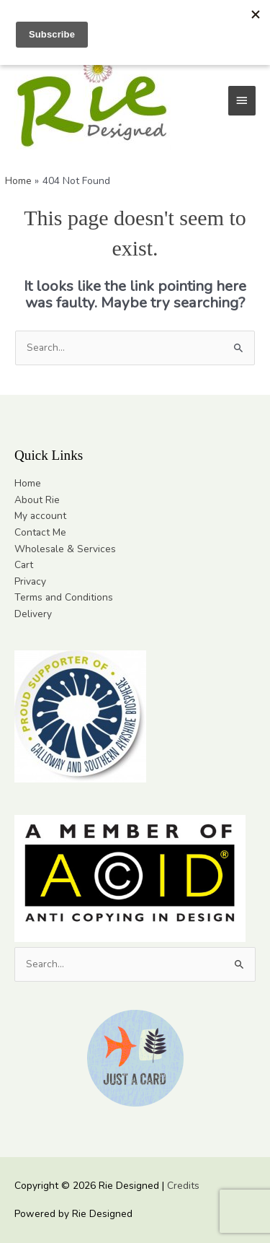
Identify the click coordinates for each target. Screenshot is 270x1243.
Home (27, 483)
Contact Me (40, 532)
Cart (23, 565)
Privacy (30, 581)
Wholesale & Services (65, 549)
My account (40, 516)
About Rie (37, 500)
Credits (183, 1185)
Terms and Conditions (63, 597)
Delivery (33, 614)
